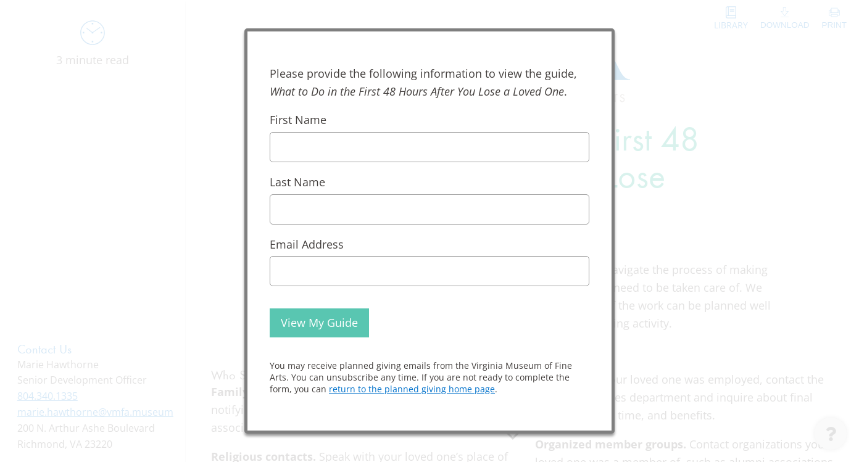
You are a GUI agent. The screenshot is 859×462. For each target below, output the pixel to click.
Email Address (307, 244)
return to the (412, 389)
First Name (298, 119)
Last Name (297, 182)
